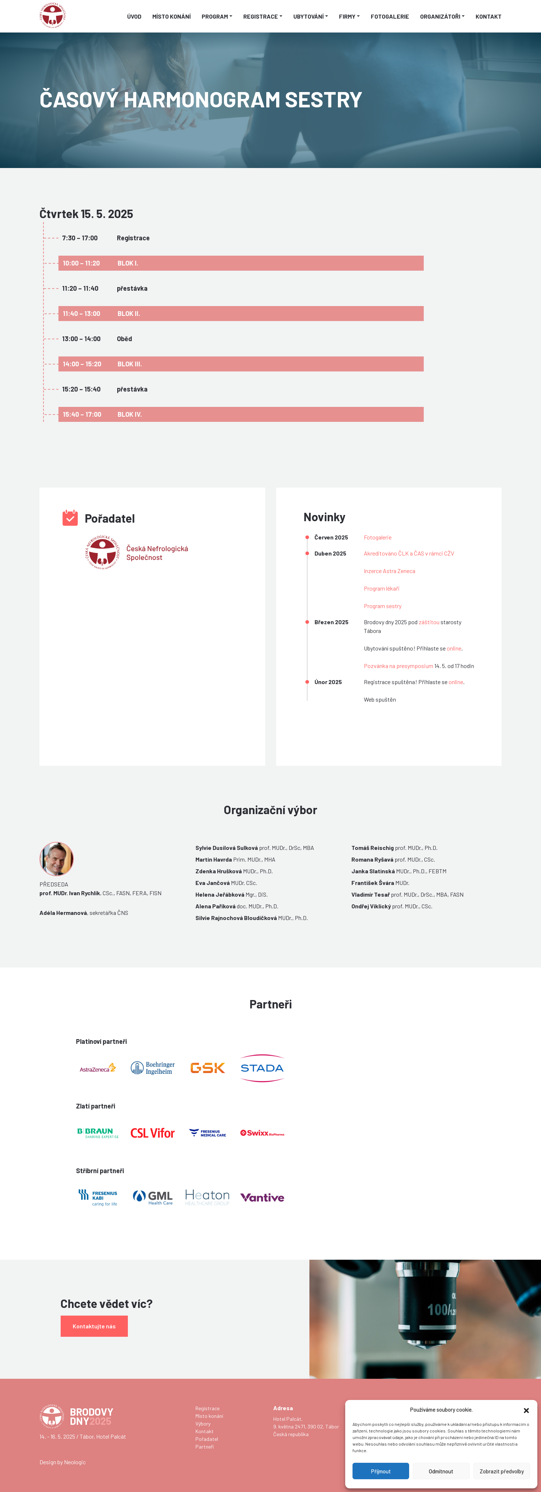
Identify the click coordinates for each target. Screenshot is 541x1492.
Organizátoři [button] (440, 16)
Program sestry (382, 605)
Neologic (75, 1461)
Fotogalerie (390, 16)
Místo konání (171, 16)
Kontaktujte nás (94, 1326)
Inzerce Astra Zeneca (389, 570)
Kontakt (489, 16)
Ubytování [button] (308, 16)
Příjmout (381, 1471)
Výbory (202, 1423)
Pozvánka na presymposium (398, 665)
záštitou (429, 621)
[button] (526, 1409)
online (454, 648)
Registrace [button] (260, 16)
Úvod (134, 16)
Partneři (204, 1446)
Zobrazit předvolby (502, 1471)
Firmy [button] (347, 16)
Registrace (207, 1408)
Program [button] (215, 16)
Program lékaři (382, 588)
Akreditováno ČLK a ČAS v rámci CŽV (409, 553)
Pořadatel (206, 1439)
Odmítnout (441, 1471)
